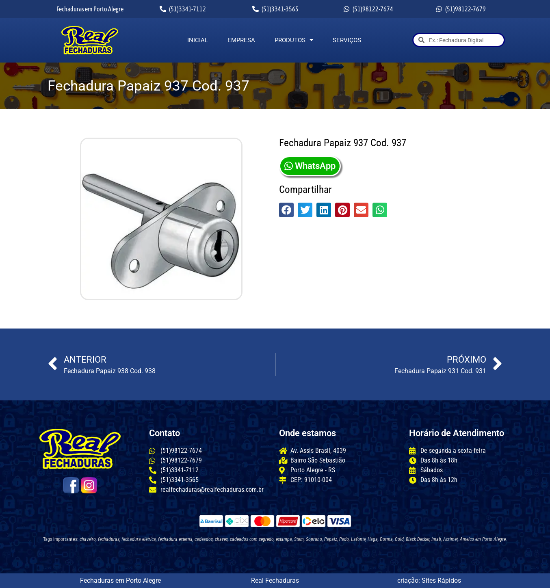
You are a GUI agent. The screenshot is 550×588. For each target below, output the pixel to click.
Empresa (241, 40)
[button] (286, 210)
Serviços (347, 40)
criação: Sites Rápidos (429, 580)
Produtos (294, 40)
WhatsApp (310, 166)
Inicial (197, 40)
